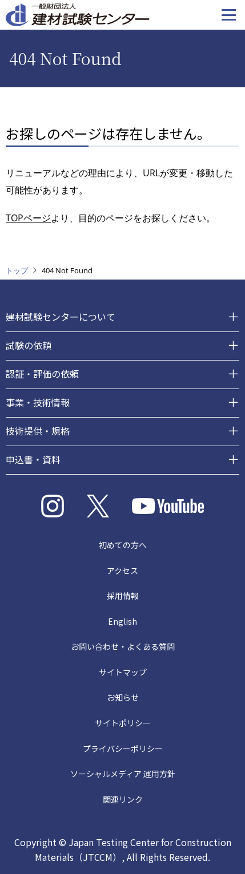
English (122, 621)
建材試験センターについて (60, 316)
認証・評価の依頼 (42, 374)
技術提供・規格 (38, 431)
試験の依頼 (28, 345)
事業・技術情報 (38, 402)
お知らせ (123, 697)
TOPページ (28, 218)
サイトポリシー (123, 723)
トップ (17, 270)
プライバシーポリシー (123, 748)
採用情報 (123, 595)
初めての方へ (123, 545)
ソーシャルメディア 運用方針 (122, 773)
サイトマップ (123, 672)
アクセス (122, 570)
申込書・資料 (33, 459)
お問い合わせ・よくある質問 (123, 646)
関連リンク (123, 799)
